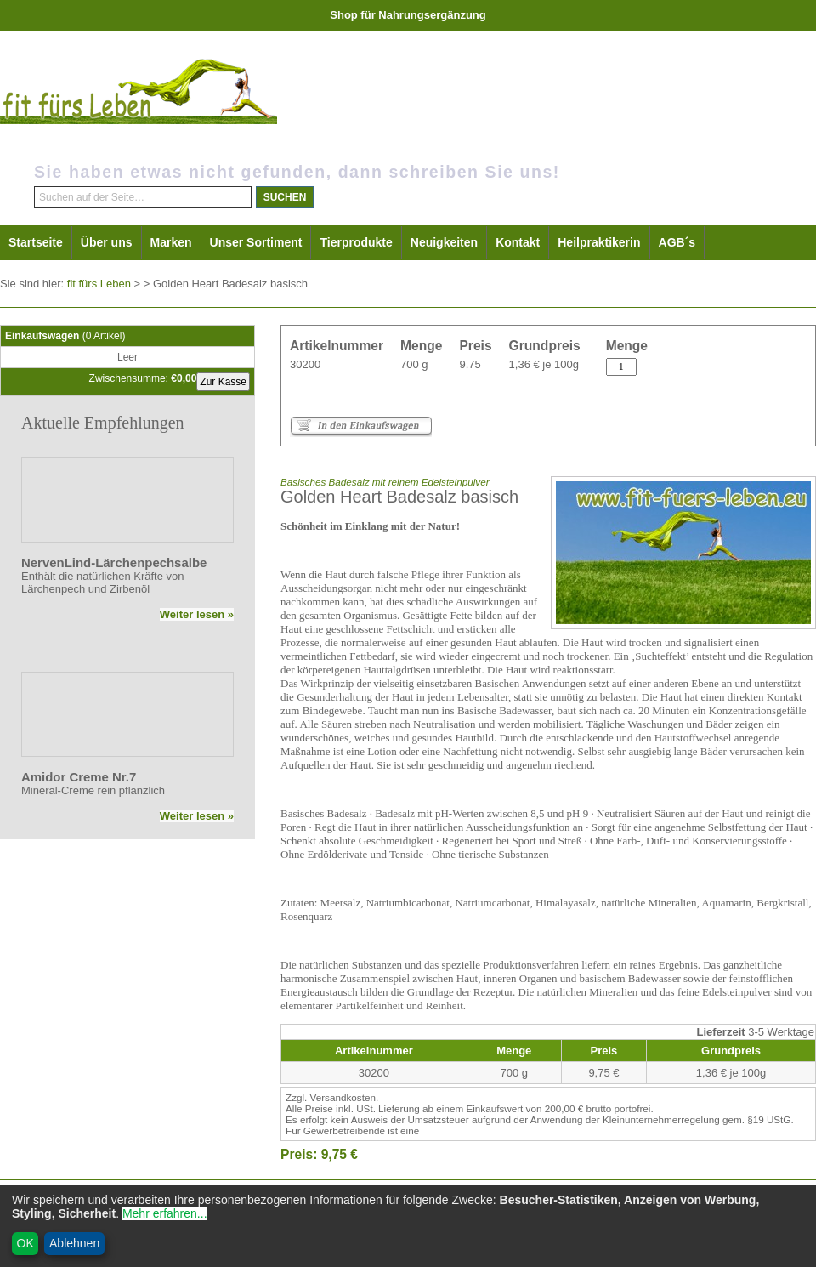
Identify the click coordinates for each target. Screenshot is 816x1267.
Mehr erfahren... (164, 1213)
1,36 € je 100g (544, 364)
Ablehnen (74, 1243)
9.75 (469, 364)
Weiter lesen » (197, 614)
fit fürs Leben (99, 283)
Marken (171, 242)
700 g (414, 364)
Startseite (35, 242)
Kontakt (518, 242)
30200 (305, 364)
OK (25, 1243)
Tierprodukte (356, 242)
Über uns (107, 242)
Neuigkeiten (444, 242)
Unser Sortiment (256, 242)
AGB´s (677, 242)
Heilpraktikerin (599, 242)
